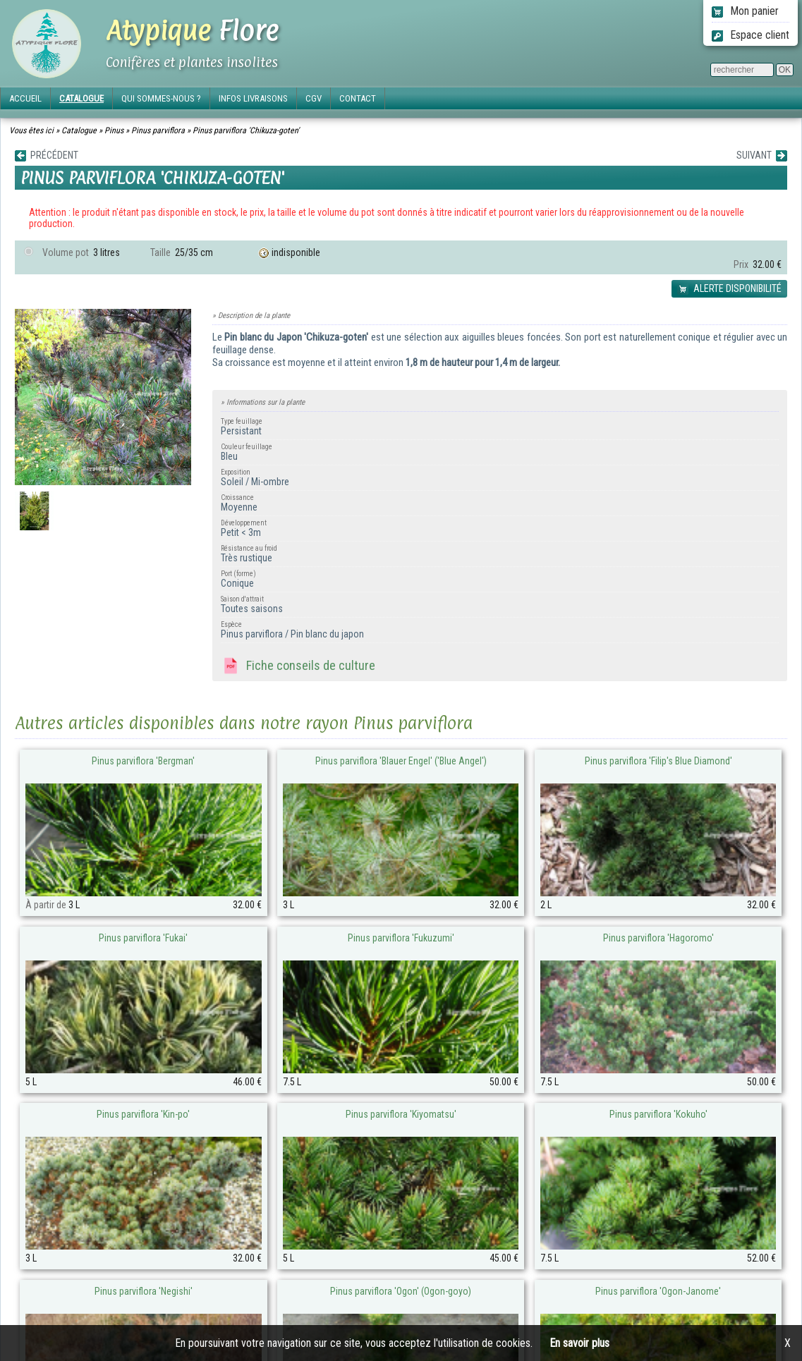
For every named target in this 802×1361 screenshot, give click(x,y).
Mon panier (745, 11)
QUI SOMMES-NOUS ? (161, 98)
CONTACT (357, 98)
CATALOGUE (81, 98)
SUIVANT (761, 155)
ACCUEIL (25, 98)
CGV (313, 98)
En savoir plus (579, 1343)
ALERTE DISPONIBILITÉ (729, 289)
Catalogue (79, 130)
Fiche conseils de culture (298, 666)
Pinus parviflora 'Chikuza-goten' (246, 130)
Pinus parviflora (158, 130)
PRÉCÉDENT (46, 155)
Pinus (113, 130)
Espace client (750, 35)
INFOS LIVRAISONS (253, 98)
